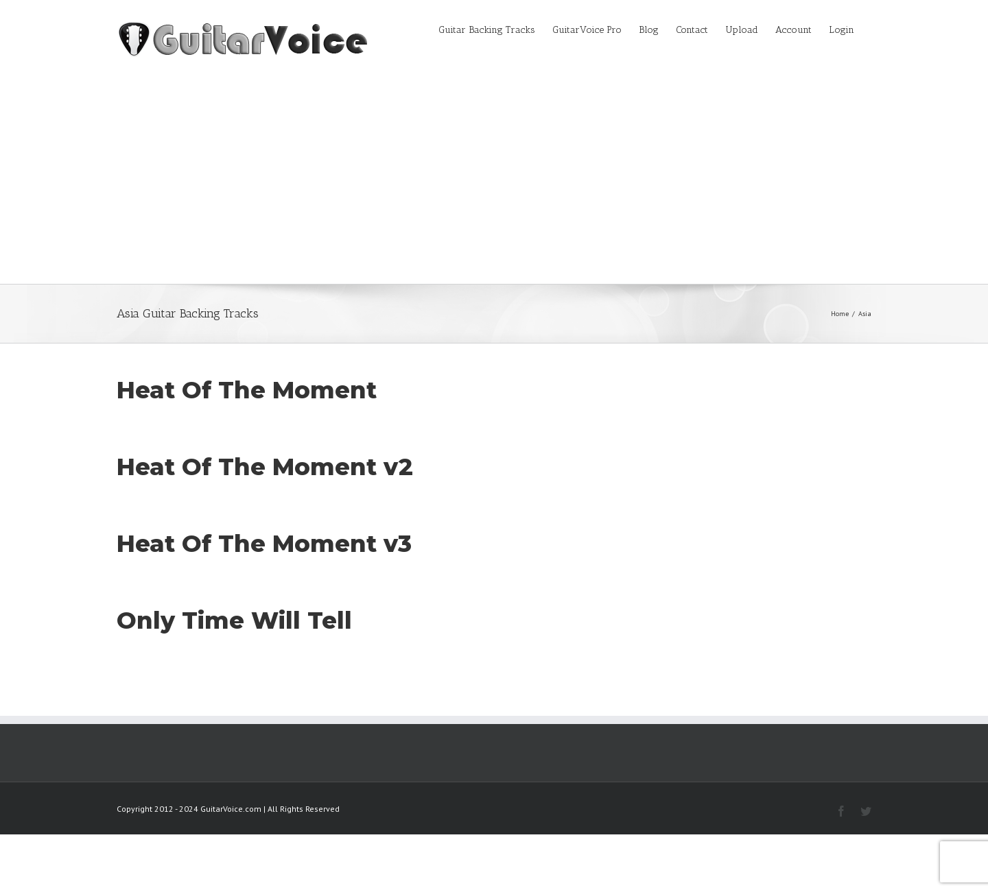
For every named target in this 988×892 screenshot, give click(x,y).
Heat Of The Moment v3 (264, 543)
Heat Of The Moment (247, 390)
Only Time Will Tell (234, 620)
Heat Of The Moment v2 (265, 467)
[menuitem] (495, 29)
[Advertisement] (494, 181)
